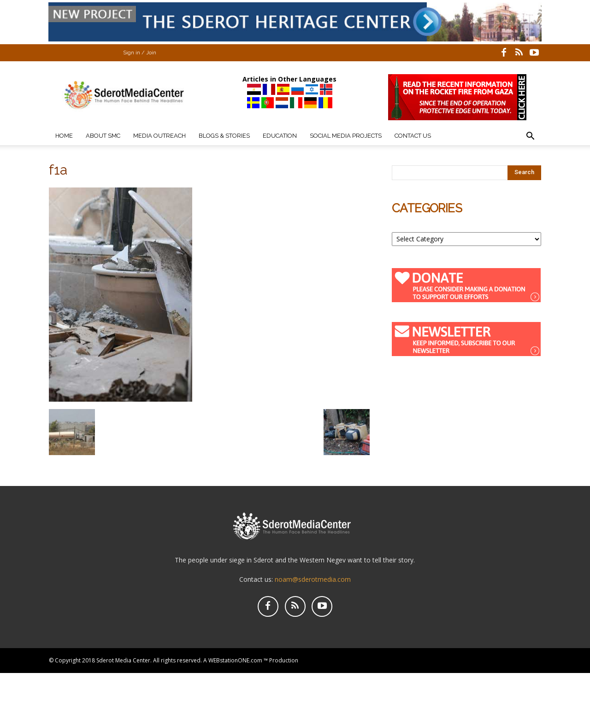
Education (280, 135)
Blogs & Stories (224, 135)
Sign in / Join (139, 53)
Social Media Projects (346, 135)
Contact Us (413, 135)
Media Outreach (159, 135)
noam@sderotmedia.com (313, 579)
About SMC (103, 135)
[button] (530, 137)
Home (64, 135)
